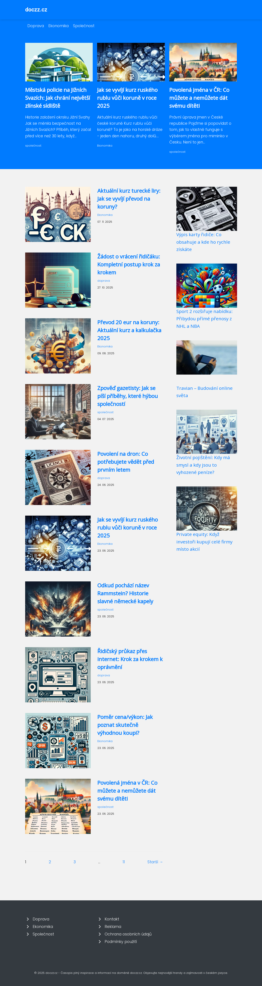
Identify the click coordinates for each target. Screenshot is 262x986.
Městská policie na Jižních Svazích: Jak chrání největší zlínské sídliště (57, 97)
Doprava (35, 25)
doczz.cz (36, 9)
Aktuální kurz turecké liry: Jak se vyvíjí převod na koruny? (128, 198)
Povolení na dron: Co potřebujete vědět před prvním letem (125, 461)
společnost (33, 145)
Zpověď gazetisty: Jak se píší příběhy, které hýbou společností (127, 395)
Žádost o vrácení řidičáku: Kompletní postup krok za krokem (128, 264)
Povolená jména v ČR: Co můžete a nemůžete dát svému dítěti (199, 97)
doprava (103, 281)
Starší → (155, 862)
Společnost (83, 25)
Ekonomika (58, 25)
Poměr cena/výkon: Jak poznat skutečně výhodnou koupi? (125, 724)
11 (124, 862)
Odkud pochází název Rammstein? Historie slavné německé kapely (125, 593)
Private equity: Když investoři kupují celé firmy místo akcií (204, 541)
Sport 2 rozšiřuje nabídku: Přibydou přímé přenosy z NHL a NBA (204, 318)
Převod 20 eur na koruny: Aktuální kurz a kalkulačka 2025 (129, 330)
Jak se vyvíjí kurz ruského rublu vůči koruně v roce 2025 (127, 97)
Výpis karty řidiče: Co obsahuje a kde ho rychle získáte (203, 241)
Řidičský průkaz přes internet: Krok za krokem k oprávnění (130, 659)
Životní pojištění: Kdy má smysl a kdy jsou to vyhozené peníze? (203, 464)
